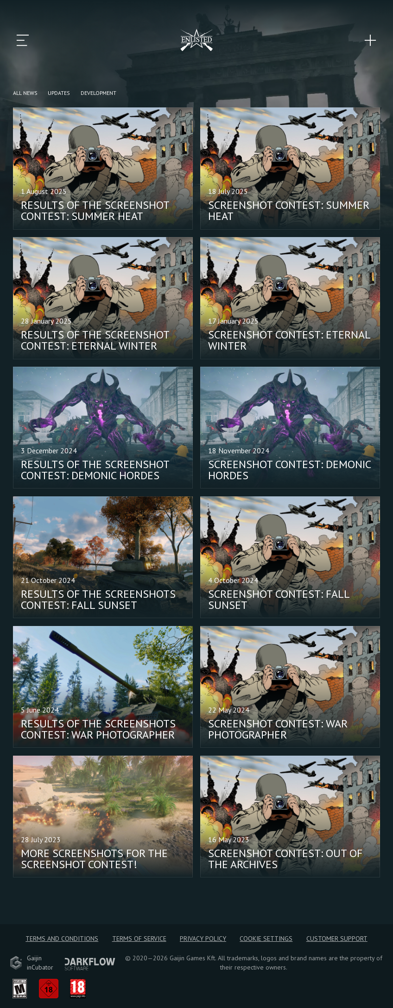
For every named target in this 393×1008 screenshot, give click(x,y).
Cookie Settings (266, 938)
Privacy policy (203, 938)
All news (25, 92)
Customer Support (337, 938)
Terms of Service (139, 938)
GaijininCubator (31, 962)
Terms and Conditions (61, 938)
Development (98, 92)
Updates (59, 92)
